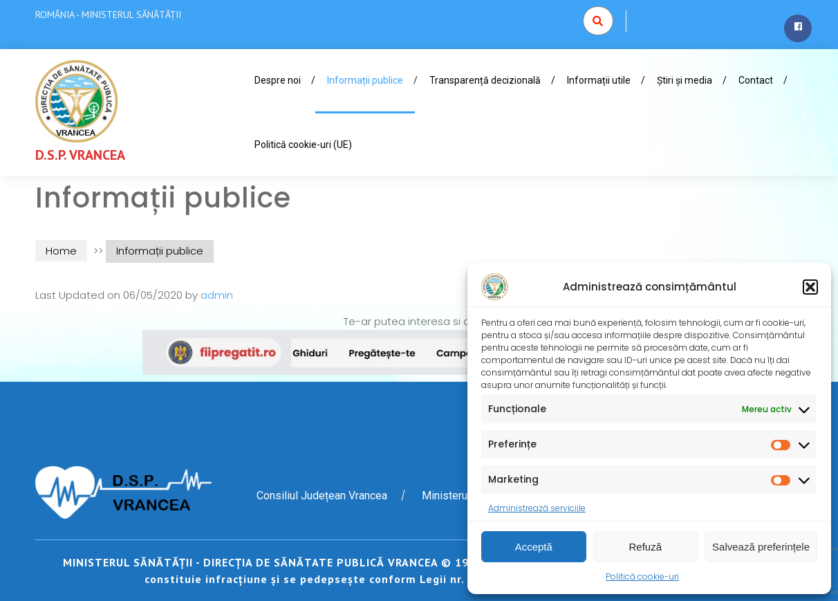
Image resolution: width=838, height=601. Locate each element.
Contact (755, 80)
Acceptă (533, 547)
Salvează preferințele (761, 547)
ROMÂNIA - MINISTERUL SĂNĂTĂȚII (108, 14)
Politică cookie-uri (642, 576)
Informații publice (365, 80)
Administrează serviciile (537, 508)
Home (61, 250)
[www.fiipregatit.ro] (419, 351)
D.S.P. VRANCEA (80, 155)
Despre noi (277, 80)
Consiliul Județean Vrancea (322, 495)
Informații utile (599, 80)
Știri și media (684, 80)
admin (217, 295)
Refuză (645, 547)
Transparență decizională (485, 80)
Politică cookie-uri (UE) (303, 144)
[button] (810, 287)
